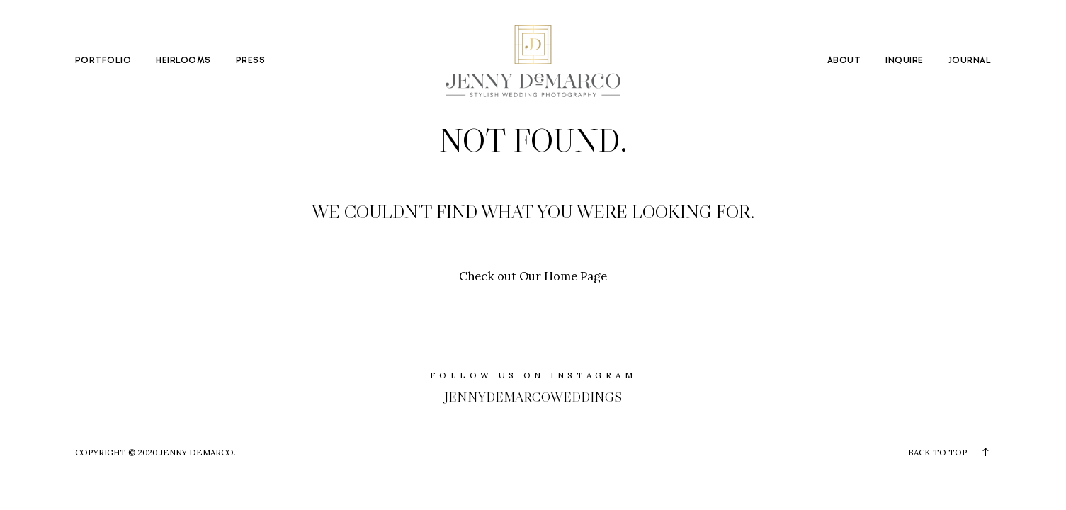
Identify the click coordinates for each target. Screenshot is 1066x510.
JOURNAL (969, 60)
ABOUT (844, 60)
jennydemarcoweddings (533, 397)
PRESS (250, 60)
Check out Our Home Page (533, 276)
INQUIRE (904, 60)
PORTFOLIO (103, 60)
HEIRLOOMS (183, 60)
